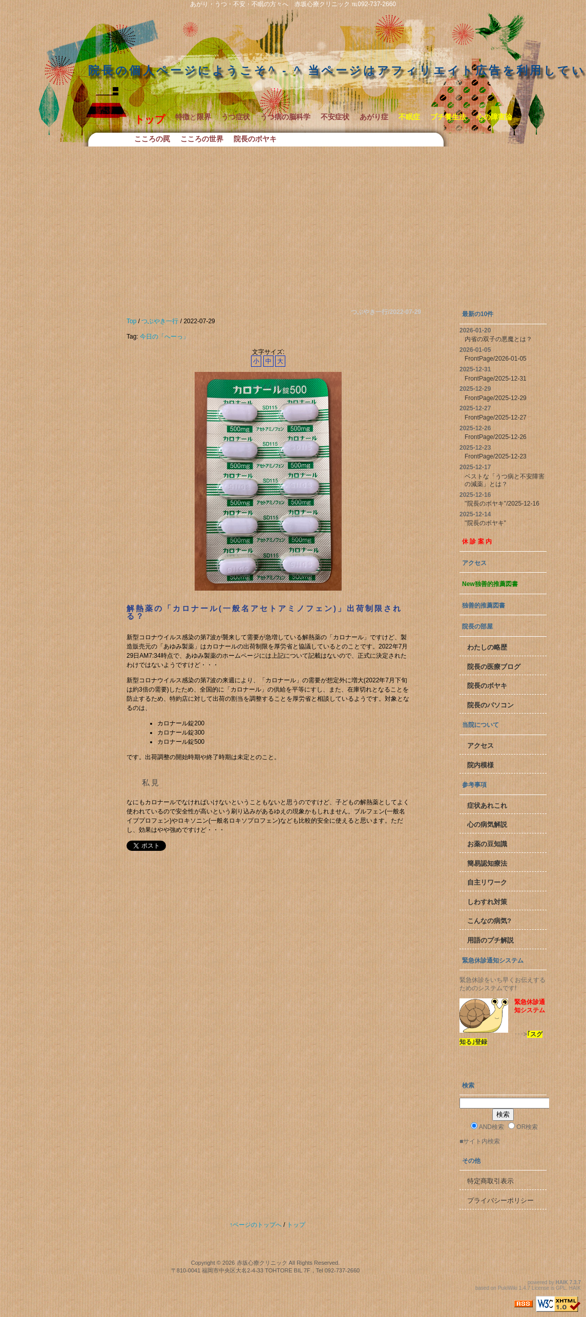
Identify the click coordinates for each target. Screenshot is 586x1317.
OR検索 (523, 1126)
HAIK (562, 1282)
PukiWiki (507, 1288)
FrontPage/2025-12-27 (496, 417)
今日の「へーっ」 (164, 336)
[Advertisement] (293, 223)
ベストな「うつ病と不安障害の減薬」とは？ (505, 480)
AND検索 (487, 1126)
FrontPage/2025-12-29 (496, 398)
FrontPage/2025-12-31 (496, 378)
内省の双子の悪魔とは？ (498, 339)
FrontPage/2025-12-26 (496, 437)
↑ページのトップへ (255, 1224)
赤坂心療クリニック (262, 1263)
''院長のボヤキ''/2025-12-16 (502, 503)
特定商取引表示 (490, 1181)
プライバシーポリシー (500, 1200)
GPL (561, 1288)
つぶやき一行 (159, 321)
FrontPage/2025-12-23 (496, 456)
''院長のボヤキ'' (485, 523)
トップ (296, 1224)
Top (131, 321)
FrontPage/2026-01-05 (496, 358)
